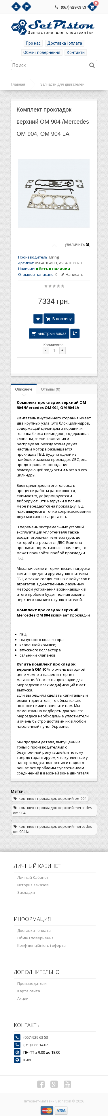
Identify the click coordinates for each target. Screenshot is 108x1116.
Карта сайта (28, 991)
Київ (27, 1059)
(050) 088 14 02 (35, 1044)
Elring (54, 257)
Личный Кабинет (33, 877)
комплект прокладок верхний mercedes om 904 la (52, 829)
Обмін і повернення (41, 52)
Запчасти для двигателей (62, 84)
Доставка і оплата (64, 43)
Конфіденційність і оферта (41, 945)
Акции (23, 998)
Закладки (26, 892)
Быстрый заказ (52, 333)
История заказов (33, 884)
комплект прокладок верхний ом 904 (49, 798)
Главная (18, 84)
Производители (32, 983)
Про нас (33, 43)
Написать (72, 274)
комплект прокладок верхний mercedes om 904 (52, 810)
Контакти (76, 52)
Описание (24, 389)
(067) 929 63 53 (73, 7)
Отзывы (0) (50, 389)
